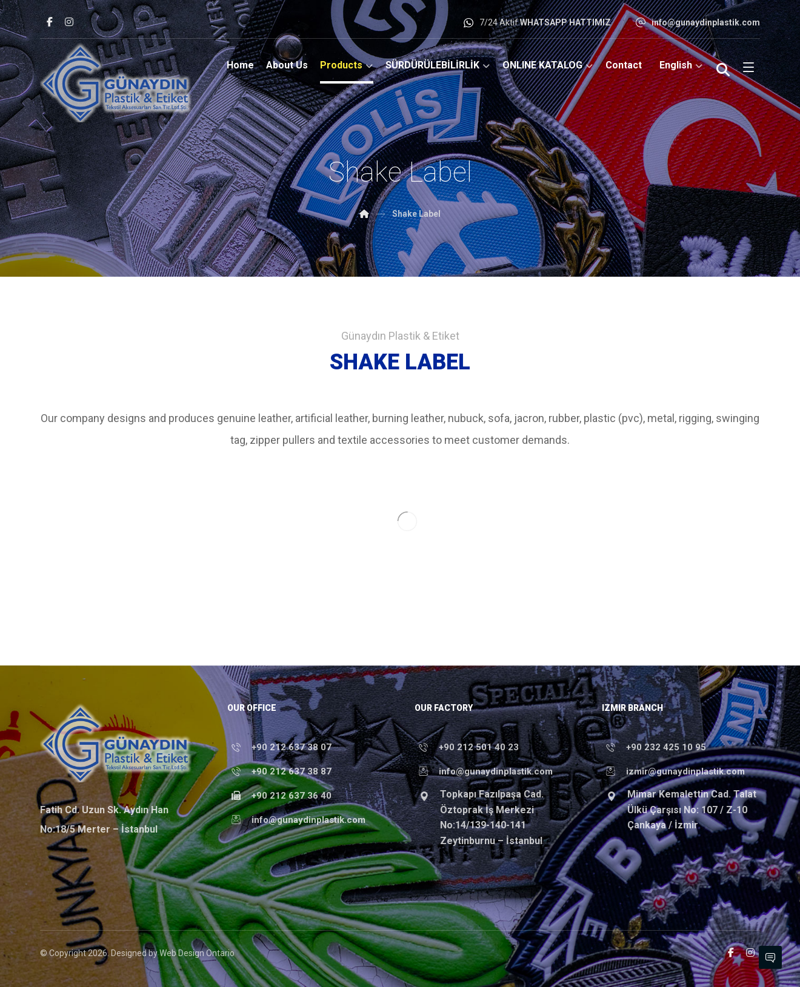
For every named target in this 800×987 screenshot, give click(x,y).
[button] (49, 21)
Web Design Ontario (197, 953)
